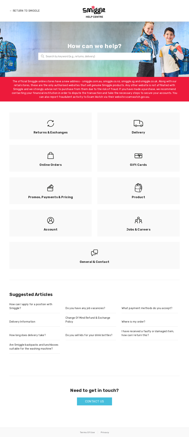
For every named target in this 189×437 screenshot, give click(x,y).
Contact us (94, 401)
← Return (24, 10)
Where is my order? (133, 321)
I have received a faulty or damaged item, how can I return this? (148, 333)
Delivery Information (22, 321)
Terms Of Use (87, 432)
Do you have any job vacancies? (85, 308)
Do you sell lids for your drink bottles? (89, 335)
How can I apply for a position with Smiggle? (30, 306)
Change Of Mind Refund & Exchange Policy (88, 319)
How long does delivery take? (27, 335)
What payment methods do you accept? (147, 308)
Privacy (105, 432)
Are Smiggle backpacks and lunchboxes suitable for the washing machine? (34, 346)
